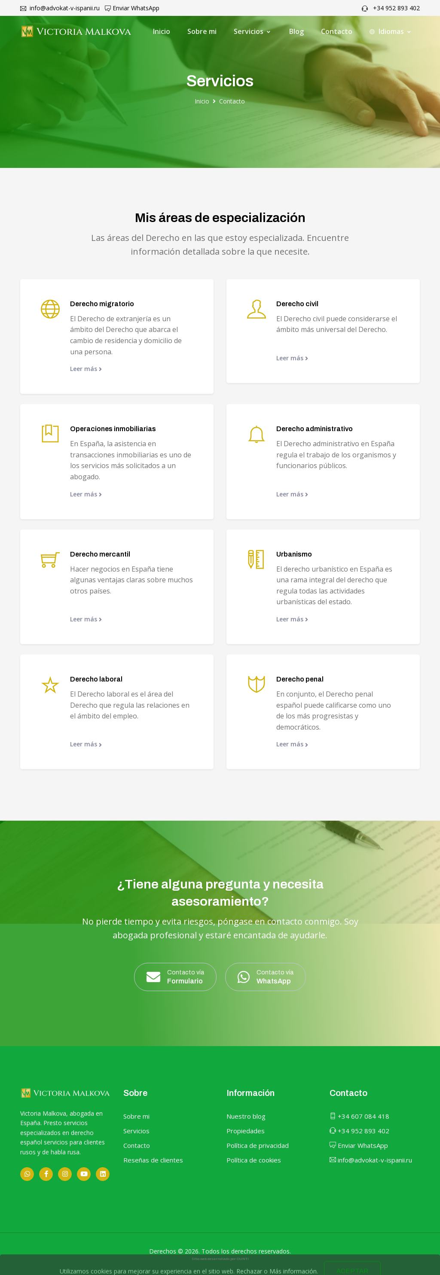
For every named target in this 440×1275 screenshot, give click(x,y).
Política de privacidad (257, 1145)
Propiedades (245, 1130)
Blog (296, 31)
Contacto (336, 31)
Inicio (161, 31)
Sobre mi (202, 31)
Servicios (136, 1130)
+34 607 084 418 (359, 1116)
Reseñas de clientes (153, 1160)
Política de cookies (253, 1160)
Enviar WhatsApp (132, 8)
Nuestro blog (246, 1116)
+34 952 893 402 (391, 8)
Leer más (86, 369)
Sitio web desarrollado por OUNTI (220, 1258)
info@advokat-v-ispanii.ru (60, 8)
